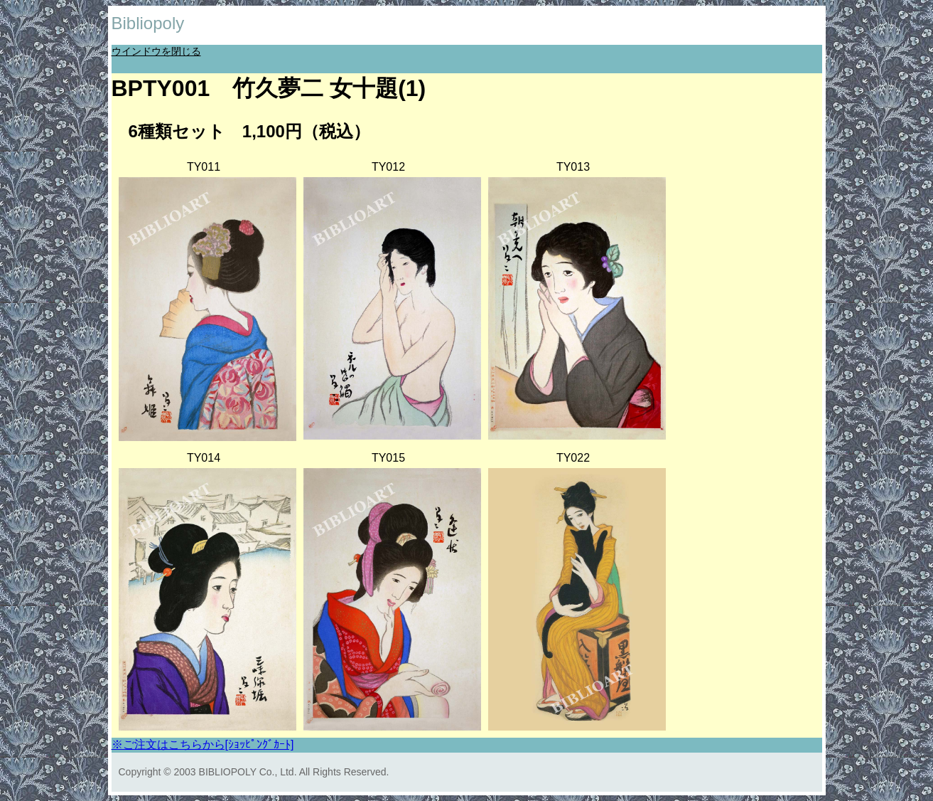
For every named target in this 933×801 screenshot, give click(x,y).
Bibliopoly (148, 23)
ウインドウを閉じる (156, 51)
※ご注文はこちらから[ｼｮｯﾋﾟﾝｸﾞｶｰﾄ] (203, 744)
